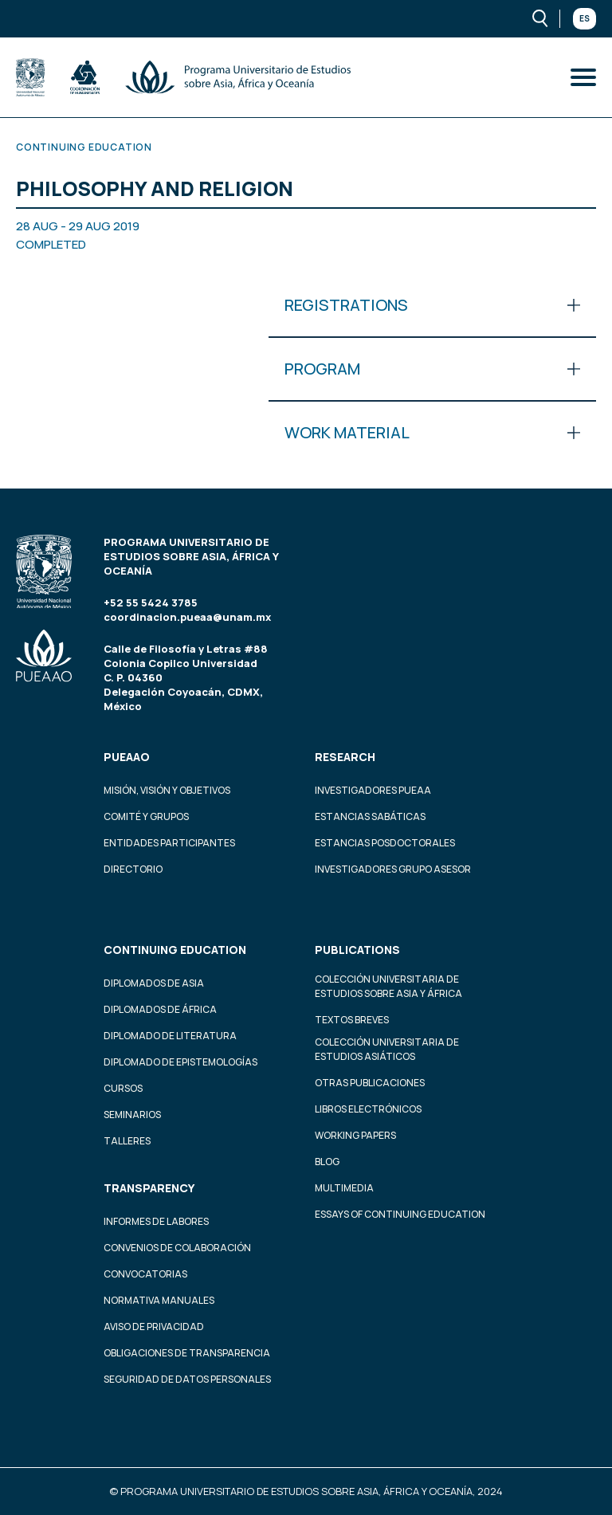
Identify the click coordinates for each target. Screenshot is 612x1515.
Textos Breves (352, 1019)
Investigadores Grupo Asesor (393, 869)
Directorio (133, 869)
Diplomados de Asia (154, 983)
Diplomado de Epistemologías (180, 1062)
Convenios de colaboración (177, 1247)
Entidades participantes (169, 843)
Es (584, 18)
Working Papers (355, 1135)
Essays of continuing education (400, 1214)
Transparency (149, 1187)
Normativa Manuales (159, 1300)
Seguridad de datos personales (187, 1379)
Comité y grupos (146, 816)
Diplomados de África (160, 1009)
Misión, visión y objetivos (167, 790)
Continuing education (175, 949)
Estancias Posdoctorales (385, 843)
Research (345, 756)
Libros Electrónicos (368, 1109)
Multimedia (344, 1188)
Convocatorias (145, 1274)
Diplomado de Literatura (170, 1035)
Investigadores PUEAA (373, 790)
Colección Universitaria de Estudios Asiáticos (387, 1049)
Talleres (127, 1141)
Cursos (123, 1088)
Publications (357, 949)
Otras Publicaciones (370, 1082)
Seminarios (132, 1114)
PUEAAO (127, 756)
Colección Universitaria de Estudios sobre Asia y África (388, 986)
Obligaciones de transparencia (187, 1353)
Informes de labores (156, 1221)
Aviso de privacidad (154, 1326)
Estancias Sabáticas (370, 816)
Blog (327, 1161)
